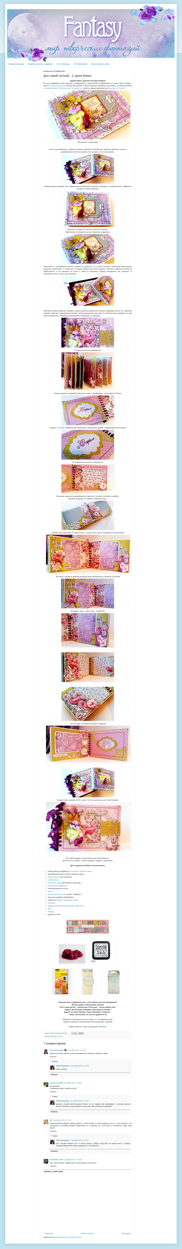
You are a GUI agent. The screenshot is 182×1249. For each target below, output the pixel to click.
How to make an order (100, 64)
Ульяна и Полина (56, 1083)
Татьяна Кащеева (56, 1050)
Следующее (48, 1233)
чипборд (51, 903)
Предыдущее (126, 1233)
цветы (50, 891)
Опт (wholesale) (80, 64)
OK (51, 1120)
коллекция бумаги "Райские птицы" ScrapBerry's (63, 88)
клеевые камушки (63, 900)
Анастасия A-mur (56, 1160)
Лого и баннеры (63, 64)
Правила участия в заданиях (40, 64)
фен (49, 909)
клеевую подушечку (75, 906)
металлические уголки (57, 894)
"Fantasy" (102, 1027)
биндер (51, 912)
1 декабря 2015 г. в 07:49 (62, 1120)
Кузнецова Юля (56, 86)
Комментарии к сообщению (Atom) (68, 1237)
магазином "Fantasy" (117, 88)
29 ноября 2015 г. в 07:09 (76, 1050)
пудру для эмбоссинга (57, 906)
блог (95, 1019)
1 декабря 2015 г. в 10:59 (80, 1140)
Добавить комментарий (53, 1171)
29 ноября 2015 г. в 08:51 (73, 1083)
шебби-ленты (53, 880)
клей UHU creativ (54, 883)
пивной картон (53, 877)
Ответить (53, 1057)
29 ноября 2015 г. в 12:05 (80, 1066)
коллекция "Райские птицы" (81, 871)
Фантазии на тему (56, 1036)
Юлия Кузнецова (63, 1066)
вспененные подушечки (57, 886)
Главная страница (16, 64)
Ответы (55, 1061)
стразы (75, 900)
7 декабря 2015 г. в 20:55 (73, 1160)
